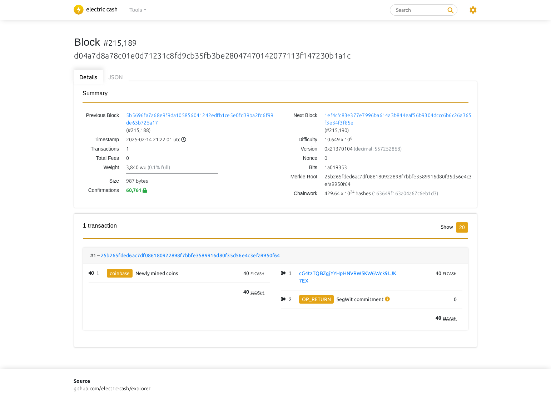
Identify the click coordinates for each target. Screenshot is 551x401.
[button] (137, 10)
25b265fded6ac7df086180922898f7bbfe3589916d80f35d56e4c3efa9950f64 (190, 255)
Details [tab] (88, 77)
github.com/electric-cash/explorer (112, 388)
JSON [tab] (115, 77)
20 (462, 227)
